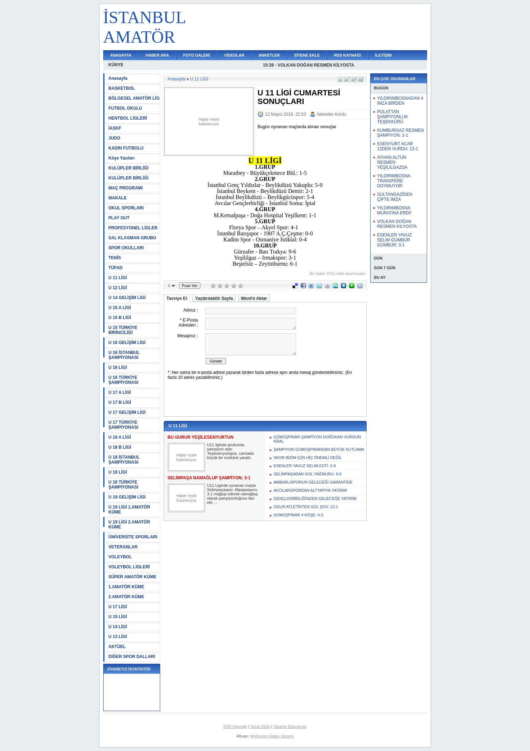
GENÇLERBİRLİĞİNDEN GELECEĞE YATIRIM (315, 498)
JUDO (114, 138)
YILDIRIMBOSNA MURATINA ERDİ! (394, 210)
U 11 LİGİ (118, 277)
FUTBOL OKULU (125, 108)
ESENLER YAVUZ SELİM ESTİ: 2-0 (305, 466)
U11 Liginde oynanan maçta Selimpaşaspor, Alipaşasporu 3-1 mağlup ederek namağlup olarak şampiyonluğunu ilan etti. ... (232, 494)
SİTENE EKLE (307, 55)
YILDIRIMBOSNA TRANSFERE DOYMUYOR (393, 180)
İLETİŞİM (383, 55)
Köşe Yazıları (122, 158)
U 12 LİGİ (118, 287)
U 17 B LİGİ (120, 402)
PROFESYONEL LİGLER (133, 227)
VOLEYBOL (120, 556)
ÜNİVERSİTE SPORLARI (133, 536)
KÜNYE (116, 64)
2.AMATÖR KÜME (126, 596)
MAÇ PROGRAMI (126, 188)
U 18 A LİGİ (120, 437)
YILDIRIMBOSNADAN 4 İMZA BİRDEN (400, 101)
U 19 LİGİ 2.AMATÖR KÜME (129, 525)
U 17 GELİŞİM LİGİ (127, 412)
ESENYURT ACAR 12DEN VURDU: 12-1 (397, 146)
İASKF (115, 128)
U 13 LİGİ (118, 636)
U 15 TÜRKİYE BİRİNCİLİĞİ (123, 330)
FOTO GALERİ (196, 55)
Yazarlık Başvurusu (289, 726)
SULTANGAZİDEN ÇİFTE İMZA (395, 197)
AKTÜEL (117, 646)
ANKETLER (269, 55)
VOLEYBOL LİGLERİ (129, 566)
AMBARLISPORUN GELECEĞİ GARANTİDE (313, 482)
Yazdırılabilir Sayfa (214, 298)
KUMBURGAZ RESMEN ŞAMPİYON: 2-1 (400, 133)
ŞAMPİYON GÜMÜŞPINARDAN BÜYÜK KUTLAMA (319, 449)
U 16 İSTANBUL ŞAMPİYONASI (124, 355)
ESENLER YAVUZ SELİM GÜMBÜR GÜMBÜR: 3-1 (394, 240)
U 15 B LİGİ (120, 317)
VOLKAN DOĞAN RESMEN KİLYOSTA (397, 224)
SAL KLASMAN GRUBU (132, 237)
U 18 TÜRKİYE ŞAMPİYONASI (123, 485)
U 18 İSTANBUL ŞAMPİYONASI (124, 460)
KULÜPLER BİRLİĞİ (129, 168)
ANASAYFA (121, 55)
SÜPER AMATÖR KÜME (133, 576)
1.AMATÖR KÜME (126, 586)
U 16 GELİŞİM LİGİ (127, 342)
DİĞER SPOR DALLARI (132, 656)
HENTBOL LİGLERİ (128, 118)
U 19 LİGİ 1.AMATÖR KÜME (129, 510)
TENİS (115, 257)
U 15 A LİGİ (120, 307)
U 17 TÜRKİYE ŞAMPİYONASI (123, 425)
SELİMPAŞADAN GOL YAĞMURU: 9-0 (308, 474)
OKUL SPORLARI (126, 207)
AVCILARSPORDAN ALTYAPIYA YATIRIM (310, 490)
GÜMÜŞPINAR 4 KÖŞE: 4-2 (298, 515)
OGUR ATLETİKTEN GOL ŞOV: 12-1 (306, 507)
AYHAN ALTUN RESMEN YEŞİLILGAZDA (392, 162)
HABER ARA (157, 55)
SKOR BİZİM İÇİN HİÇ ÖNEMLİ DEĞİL (308, 457)
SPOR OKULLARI (126, 247)
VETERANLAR (123, 546)
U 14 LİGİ (118, 626)
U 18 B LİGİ (120, 447)
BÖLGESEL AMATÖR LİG (134, 98)
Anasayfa (118, 78)
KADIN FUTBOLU (126, 148)
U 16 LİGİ (118, 367)
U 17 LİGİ (118, 606)
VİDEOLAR (234, 55)
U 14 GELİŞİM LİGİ (127, 297)
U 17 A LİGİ (120, 392)
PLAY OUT (119, 217)
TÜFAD (116, 267)
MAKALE (118, 197)
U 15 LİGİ (118, 616)
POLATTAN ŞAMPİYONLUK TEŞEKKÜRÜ (392, 116)
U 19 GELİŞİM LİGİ (127, 497)
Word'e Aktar (254, 298)
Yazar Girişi (260, 726)
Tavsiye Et (177, 298)
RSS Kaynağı (235, 726)
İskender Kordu (331, 114)
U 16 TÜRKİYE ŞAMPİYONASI (123, 380)
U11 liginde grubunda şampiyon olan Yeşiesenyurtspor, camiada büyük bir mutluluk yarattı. (230, 451)
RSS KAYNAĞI (347, 55)
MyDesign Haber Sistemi (272, 736)
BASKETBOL (122, 88)
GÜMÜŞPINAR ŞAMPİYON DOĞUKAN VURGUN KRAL (317, 439)
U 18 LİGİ (118, 472)
